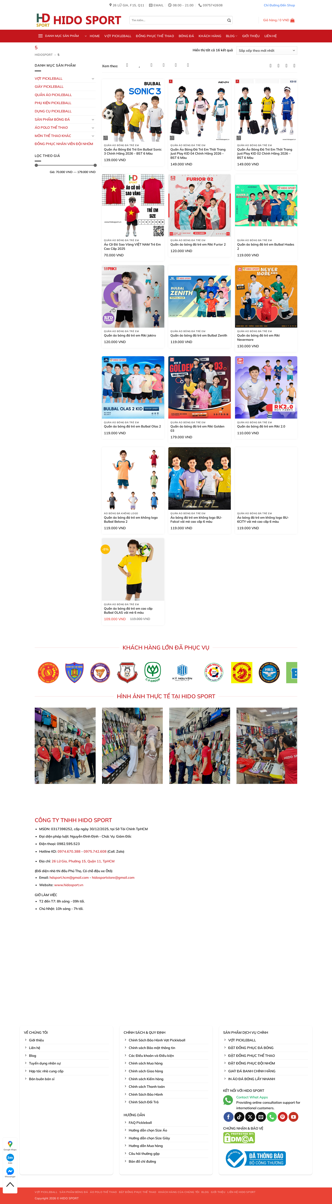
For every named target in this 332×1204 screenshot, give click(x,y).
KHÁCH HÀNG (210, 36)
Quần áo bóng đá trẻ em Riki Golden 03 (197, 428)
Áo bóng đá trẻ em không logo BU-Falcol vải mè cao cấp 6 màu (196, 519)
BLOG (232, 36)
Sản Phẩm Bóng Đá (52, 119)
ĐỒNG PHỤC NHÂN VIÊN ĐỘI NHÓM (64, 144)
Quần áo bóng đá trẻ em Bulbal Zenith (198, 335)
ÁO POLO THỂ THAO (51, 127)
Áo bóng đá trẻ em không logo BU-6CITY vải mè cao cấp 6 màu (263, 519)
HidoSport (44, 55)
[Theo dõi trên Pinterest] (283, 1117)
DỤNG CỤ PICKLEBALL (53, 111)
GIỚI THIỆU (251, 36)
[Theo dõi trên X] (250, 1117)
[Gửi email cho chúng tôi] (261, 1117)
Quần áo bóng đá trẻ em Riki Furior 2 (198, 244)
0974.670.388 (69, 851)
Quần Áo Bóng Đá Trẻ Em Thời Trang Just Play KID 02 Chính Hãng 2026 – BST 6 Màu (264, 153)
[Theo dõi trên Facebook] (229, 1117)
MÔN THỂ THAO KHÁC (53, 136)
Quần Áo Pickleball (53, 95)
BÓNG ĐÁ (186, 36)
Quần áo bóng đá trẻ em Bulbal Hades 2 (265, 246)
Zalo (10, 1159)
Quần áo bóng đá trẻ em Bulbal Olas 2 (132, 426)
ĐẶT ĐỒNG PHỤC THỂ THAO (137, 1192)
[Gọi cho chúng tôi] (272, 1117)
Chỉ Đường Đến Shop (279, 5)
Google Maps (10, 1145)
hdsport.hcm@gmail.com (69, 877)
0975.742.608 (95, 851)
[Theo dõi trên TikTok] (239, 1117)
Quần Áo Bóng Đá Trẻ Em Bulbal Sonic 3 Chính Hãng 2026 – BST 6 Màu (133, 151)
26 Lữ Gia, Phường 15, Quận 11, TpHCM (83, 861)
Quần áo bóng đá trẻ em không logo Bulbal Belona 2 (131, 519)
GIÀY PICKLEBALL (49, 86)
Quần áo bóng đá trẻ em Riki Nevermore (258, 337)
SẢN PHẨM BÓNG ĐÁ (73, 1192)
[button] (278, 20)
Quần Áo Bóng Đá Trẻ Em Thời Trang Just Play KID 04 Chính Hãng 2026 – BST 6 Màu (197, 153)
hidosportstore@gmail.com (113, 877)
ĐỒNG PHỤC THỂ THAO (155, 36)
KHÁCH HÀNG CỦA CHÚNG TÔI (178, 1192)
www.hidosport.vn (68, 885)
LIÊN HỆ (270, 36)
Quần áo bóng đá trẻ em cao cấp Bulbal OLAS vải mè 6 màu (128, 610)
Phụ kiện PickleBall (53, 103)
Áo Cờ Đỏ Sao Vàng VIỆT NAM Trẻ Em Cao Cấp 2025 (132, 246)
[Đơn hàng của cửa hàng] (266, 50)
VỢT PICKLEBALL (117, 36)
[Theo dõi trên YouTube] (294, 1117)
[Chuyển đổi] (93, 78)
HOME (95, 36)
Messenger (10, 1172)
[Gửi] (229, 20)
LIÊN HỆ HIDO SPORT (241, 1192)
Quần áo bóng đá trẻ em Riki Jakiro (130, 335)
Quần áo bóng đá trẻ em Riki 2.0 (261, 426)
